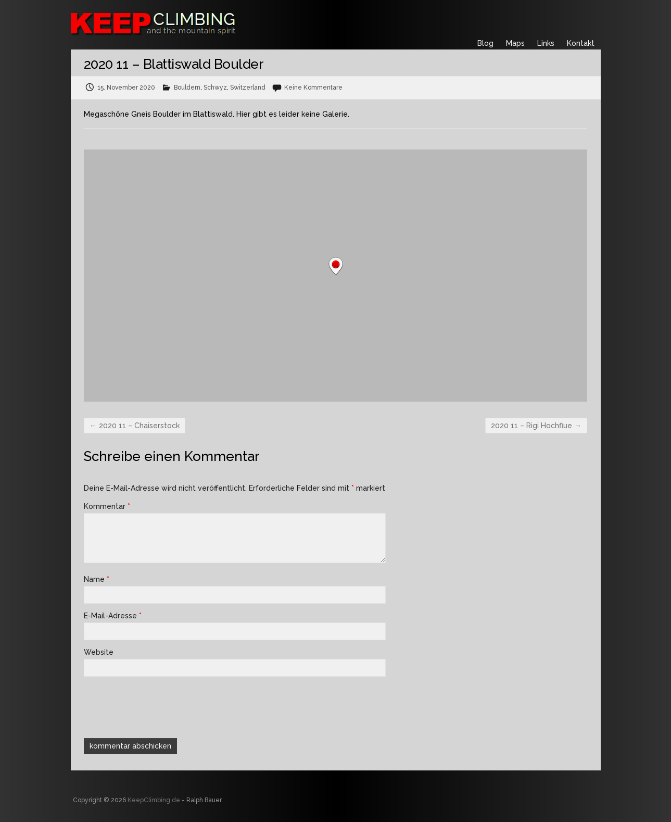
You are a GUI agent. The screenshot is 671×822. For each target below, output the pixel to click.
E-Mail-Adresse (113, 616)
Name (96, 579)
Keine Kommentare (313, 87)
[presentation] (154, 706)
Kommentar (107, 506)
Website (98, 652)
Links (545, 43)
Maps (515, 43)
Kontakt (580, 43)
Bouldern (187, 87)
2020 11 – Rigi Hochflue (536, 425)
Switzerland (247, 87)
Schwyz (215, 87)
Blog (485, 43)
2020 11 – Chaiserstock (135, 425)
